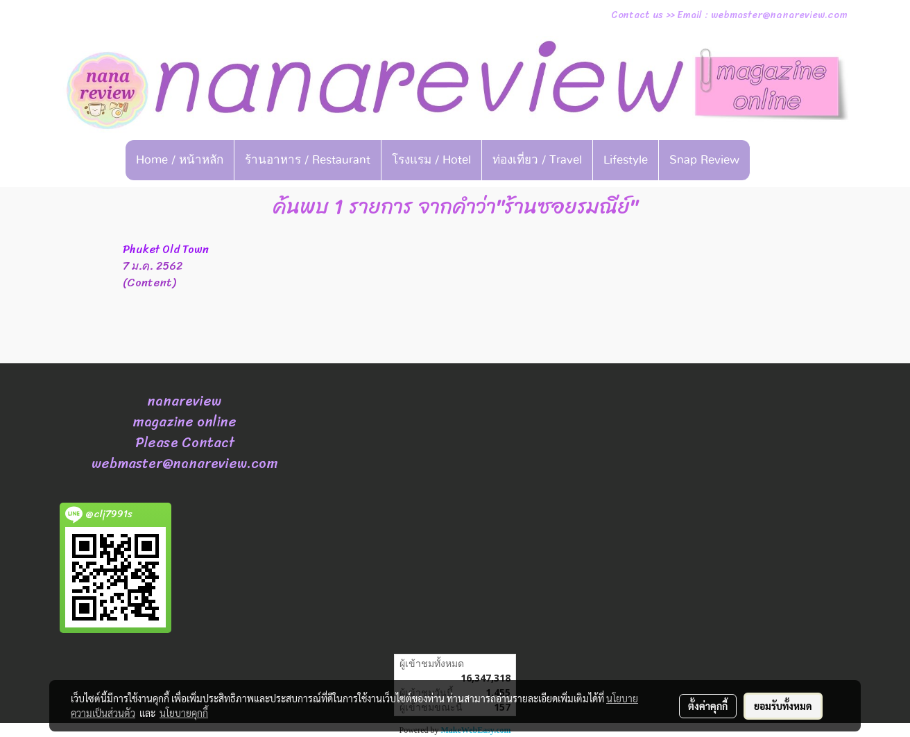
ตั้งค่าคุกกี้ (708, 706)
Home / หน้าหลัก (179, 160)
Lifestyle (625, 160)
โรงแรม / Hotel (431, 160)
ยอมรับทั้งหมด (783, 706)
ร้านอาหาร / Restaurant (307, 160)
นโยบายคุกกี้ (184, 712)
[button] (771, 160)
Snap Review (704, 160)
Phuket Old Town (166, 249)
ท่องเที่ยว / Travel (537, 160)
